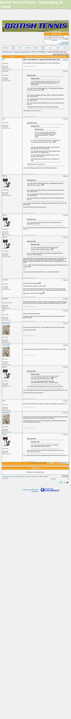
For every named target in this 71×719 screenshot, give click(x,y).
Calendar (35, 48)
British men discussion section (22, 52)
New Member (65, 42)
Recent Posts (43, 47)
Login (66, 38)
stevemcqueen (6, 323)
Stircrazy (4, 175)
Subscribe (65, 476)
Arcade (58, 48)
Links (50, 48)
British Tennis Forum (7, 52)
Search (21, 48)
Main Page (5, 48)
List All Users (13, 47)
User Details (28, 48)
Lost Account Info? (64, 43)
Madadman (5, 298)
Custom (65, 48)
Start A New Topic (58, 54)
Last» (44, 463)
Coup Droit (5, 71)
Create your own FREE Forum (30, 489)
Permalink (65, 59)
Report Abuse (34, 491)
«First (32, 463)
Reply (66, 54)
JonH (3, 59)
